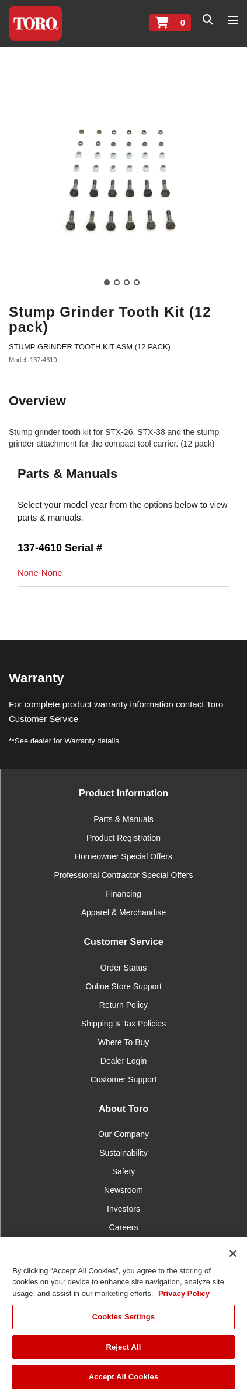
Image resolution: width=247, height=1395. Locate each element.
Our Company (123, 1134)
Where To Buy (123, 1042)
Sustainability (123, 1152)
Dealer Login (123, 1060)
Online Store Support (123, 986)
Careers (123, 1227)
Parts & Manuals (123, 819)
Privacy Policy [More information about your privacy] (184, 1293)
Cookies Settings (123, 1316)
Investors (123, 1208)
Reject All (123, 1347)
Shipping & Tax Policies (123, 1023)
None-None (40, 573)
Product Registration (123, 837)
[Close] (233, 1253)
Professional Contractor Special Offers (123, 875)
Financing (123, 893)
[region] (123, 1316)
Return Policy (123, 1005)
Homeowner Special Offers (123, 856)
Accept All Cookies (124, 1376)
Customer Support (124, 1079)
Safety (123, 1171)
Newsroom (123, 1190)
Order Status (123, 967)
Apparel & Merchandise (123, 912)
